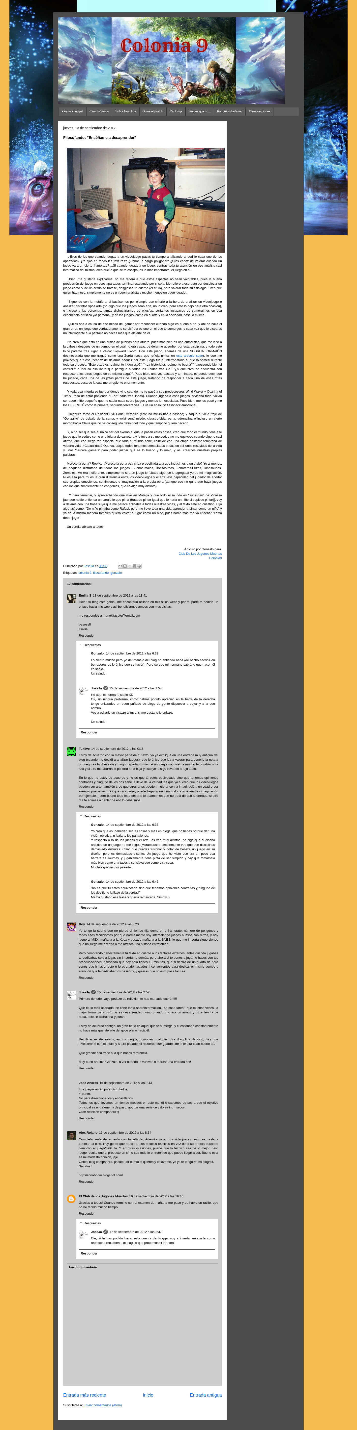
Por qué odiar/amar (230, 111)
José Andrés (88, 1083)
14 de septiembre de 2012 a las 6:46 (132, 881)
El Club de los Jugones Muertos (103, 1196)
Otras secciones (259, 111)
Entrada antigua (206, 1395)
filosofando (101, 573)
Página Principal (72, 111)
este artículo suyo (189, 355)
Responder (87, 635)
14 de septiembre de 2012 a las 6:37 (132, 825)
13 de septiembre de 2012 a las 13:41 (120, 595)
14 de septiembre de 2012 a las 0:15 (117, 749)
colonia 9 (84, 573)
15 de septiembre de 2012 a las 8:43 (126, 1083)
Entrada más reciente (84, 1395)
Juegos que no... (200, 111)
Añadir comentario (83, 1267)
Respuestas (92, 645)
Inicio (148, 1395)
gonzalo (116, 573)
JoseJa (96, 688)
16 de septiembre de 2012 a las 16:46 (156, 1196)
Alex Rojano (88, 1132)
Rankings (176, 111)
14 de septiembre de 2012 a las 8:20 (113, 924)
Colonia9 (215, 558)
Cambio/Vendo (99, 111)
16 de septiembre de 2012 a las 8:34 (125, 1132)
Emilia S (85, 595)
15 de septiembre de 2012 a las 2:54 (135, 688)
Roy (82, 924)
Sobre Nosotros (125, 111)
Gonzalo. (98, 653)
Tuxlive (84, 749)
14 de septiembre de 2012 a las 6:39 (132, 653)
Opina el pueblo (153, 111)
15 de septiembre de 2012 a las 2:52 (123, 992)
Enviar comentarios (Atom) (103, 1405)
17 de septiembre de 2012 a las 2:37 (135, 1232)
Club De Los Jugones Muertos (200, 553)
